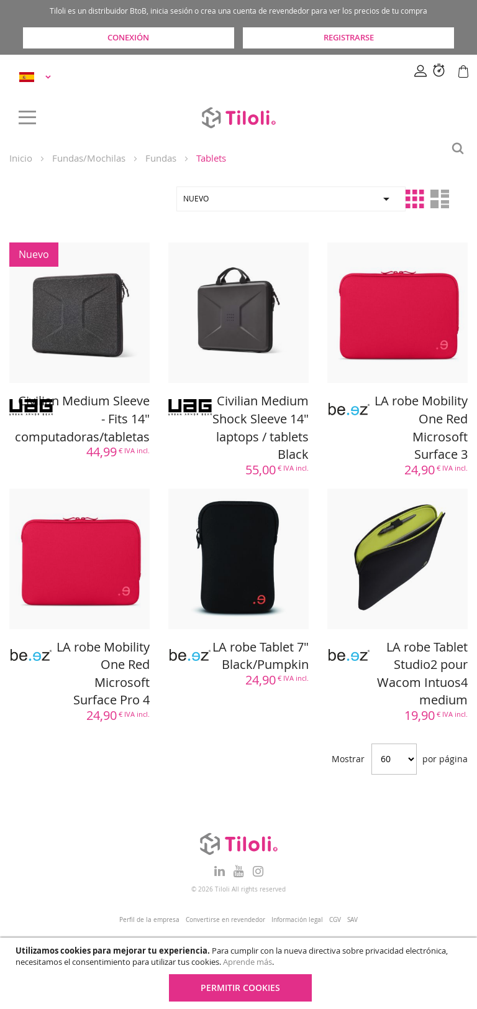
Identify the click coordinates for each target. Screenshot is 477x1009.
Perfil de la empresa (149, 920)
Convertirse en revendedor (225, 920)
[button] (37, 77)
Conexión (128, 37)
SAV (352, 920)
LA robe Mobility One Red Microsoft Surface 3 (421, 427)
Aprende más (247, 961)
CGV (335, 920)
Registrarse (349, 37)
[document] (240, 973)
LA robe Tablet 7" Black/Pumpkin (260, 655)
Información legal (297, 920)
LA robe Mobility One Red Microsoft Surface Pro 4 (103, 673)
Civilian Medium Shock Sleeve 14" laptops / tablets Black (260, 427)
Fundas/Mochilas (88, 158)
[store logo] (238, 117)
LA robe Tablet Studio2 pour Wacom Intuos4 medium (422, 673)
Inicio (20, 158)
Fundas (160, 158)
